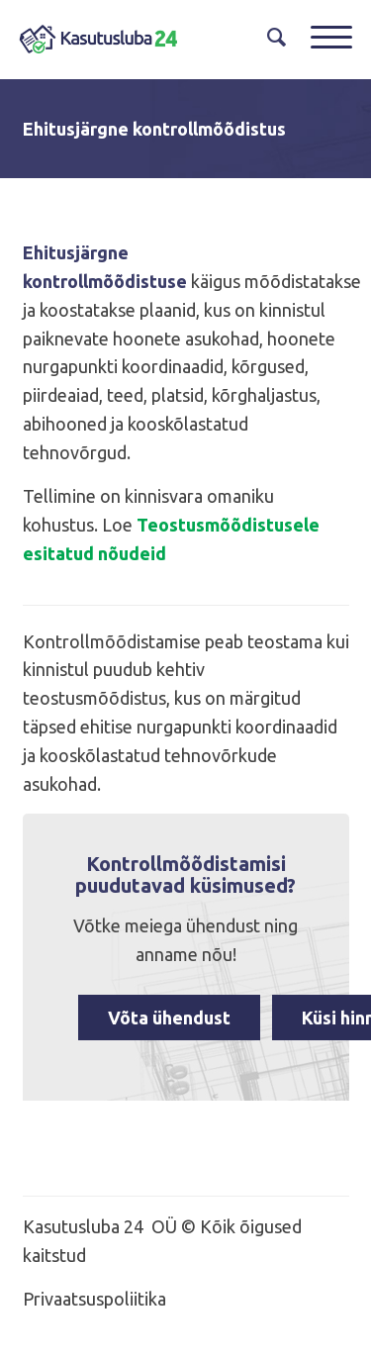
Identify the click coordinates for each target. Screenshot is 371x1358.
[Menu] (321, 37)
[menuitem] (269, 37)
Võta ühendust (169, 1017)
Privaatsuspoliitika (94, 1299)
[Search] (269, 37)
